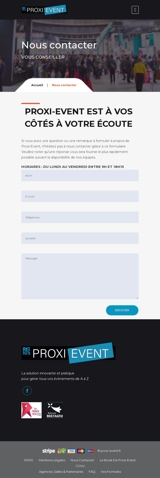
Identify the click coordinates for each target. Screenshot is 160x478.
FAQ (92, 471)
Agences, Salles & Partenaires (61, 471)
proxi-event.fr (111, 451)
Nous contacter (82, 460)
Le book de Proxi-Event (118, 460)
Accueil (37, 85)
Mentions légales (52, 460)
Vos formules (111, 471)
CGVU (80, 466)
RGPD (28, 460)
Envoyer (122, 310)
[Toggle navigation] (135, 10)
